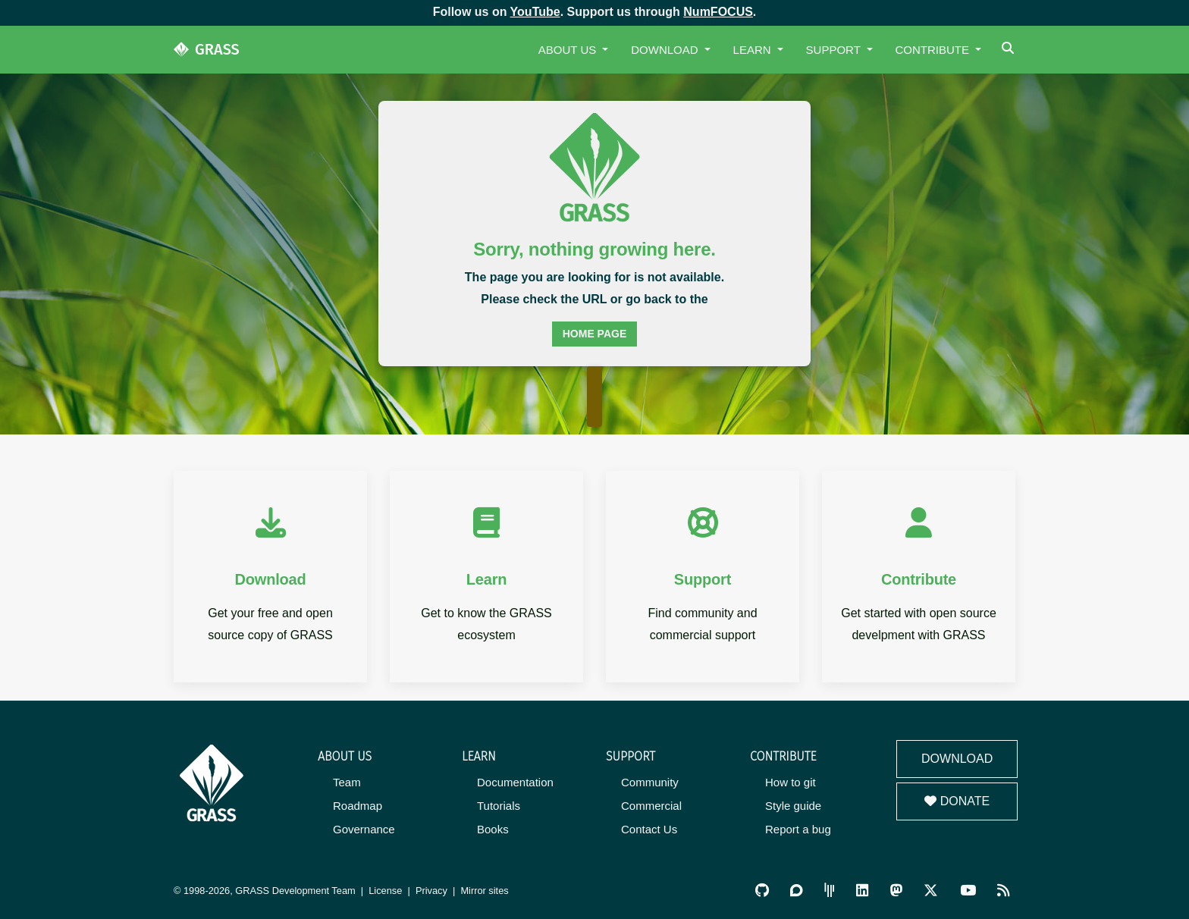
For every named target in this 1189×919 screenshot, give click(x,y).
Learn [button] (753, 49)
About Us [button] (569, 49)
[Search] (1010, 49)
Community (650, 782)
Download (957, 758)
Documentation (515, 782)
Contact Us (649, 829)
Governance (364, 829)
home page (595, 334)
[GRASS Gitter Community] (829, 890)
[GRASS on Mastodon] (896, 890)
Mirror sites (484, 890)
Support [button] (835, 49)
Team (347, 782)
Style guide (793, 805)
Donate (957, 801)
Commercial (651, 805)
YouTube (535, 11)
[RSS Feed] (1003, 890)
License (385, 890)
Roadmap (357, 805)
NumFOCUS (718, 11)
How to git (790, 782)
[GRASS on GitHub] (762, 890)
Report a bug (798, 829)
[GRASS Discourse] (796, 890)
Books (493, 829)
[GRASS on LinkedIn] (862, 890)
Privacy (431, 890)
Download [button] (666, 49)
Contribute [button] (934, 49)
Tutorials (498, 805)
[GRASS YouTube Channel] (968, 890)
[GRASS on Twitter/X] (931, 890)
